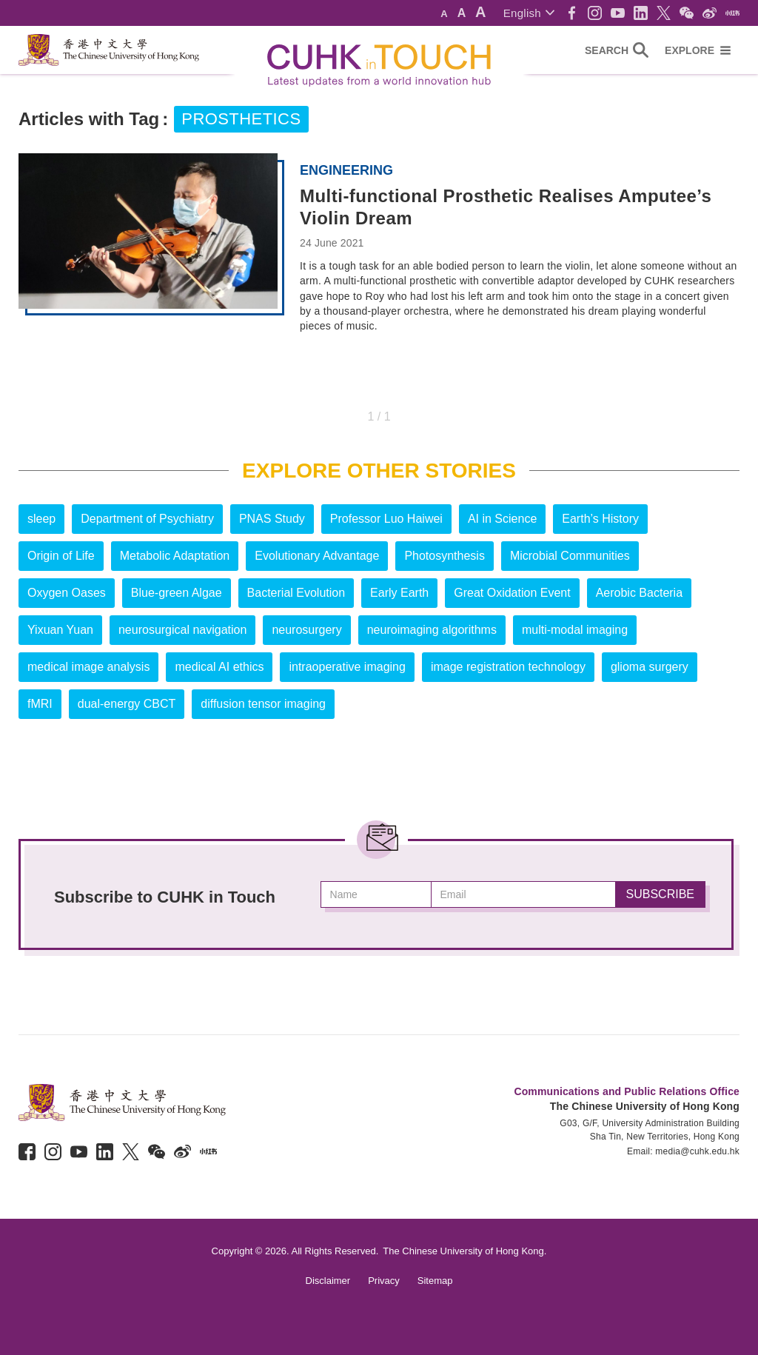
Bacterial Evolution (296, 592)
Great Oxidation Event (512, 592)
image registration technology (508, 666)
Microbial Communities (570, 555)
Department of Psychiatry (147, 518)
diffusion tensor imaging (263, 703)
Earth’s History (600, 518)
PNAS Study (272, 518)
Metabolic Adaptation (175, 555)
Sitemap (435, 1280)
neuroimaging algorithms (432, 629)
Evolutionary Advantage (317, 555)
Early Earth (399, 592)
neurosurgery (306, 629)
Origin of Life (61, 555)
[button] (528, 13)
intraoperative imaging (347, 666)
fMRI (40, 703)
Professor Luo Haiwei (386, 518)
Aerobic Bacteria (639, 592)
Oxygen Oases (66, 592)
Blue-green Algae (176, 592)
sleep (41, 518)
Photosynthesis (444, 555)
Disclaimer (328, 1280)
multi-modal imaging (575, 629)
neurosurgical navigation (182, 629)
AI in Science (502, 518)
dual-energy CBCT (127, 703)
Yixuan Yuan (60, 629)
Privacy (384, 1280)
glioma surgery (649, 666)
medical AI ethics (219, 666)
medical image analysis (88, 666)
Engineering (346, 170)
